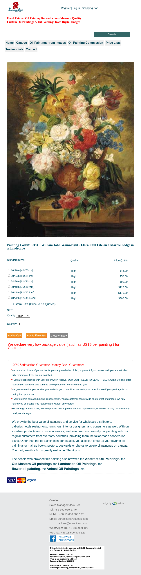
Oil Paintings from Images (48, 42)
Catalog (21, 42)
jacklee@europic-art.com (73, 523)
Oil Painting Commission (85, 42)
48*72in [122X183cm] (21, 298)
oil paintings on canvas (112, 445)
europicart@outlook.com (73, 518)
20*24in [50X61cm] (20, 275)
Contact (31, 49)
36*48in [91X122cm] (21, 292)
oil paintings (54, 421)
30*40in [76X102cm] (21, 286)
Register (65, 8)
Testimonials (14, 49)
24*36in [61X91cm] (20, 281)
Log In (76, 8)
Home (10, 42)
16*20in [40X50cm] (20, 270)
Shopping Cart (90, 8)
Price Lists (113, 42)
